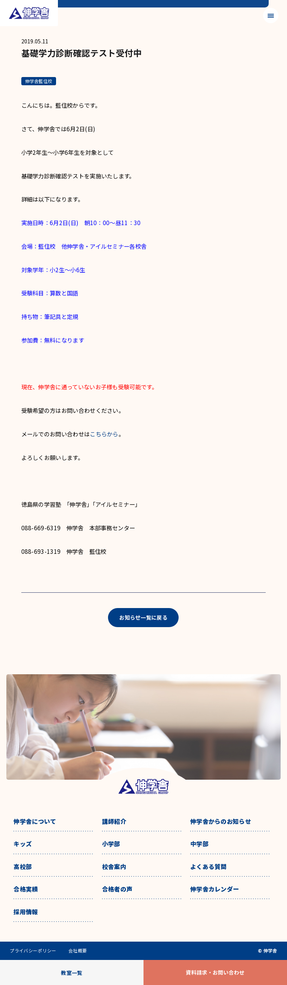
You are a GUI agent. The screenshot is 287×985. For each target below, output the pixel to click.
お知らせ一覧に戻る (143, 617)
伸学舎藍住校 (38, 81)
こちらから (104, 434)
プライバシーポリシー (33, 950)
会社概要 (77, 950)
